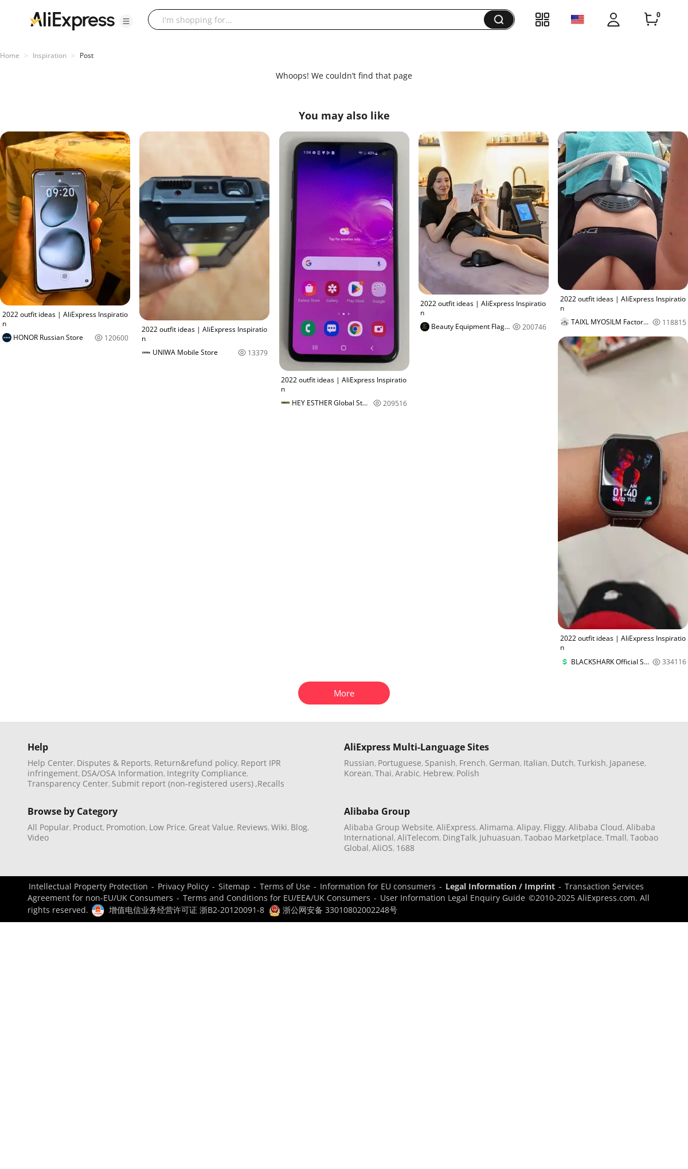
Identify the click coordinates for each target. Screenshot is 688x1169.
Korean (358, 773)
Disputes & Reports (114, 762)
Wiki (279, 827)
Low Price (167, 827)
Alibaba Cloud (596, 827)
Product (88, 827)
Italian (535, 762)
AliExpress (456, 827)
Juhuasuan (500, 837)
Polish (467, 773)
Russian (359, 762)
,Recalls (269, 783)
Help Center (50, 762)
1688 (405, 847)
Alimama (496, 827)
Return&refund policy (195, 762)
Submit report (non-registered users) (182, 783)
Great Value (211, 827)
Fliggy (554, 827)
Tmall (616, 837)
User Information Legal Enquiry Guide (452, 897)
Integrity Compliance (207, 773)
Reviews (252, 827)
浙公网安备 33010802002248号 (333, 909)
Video (38, 837)
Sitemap (234, 886)
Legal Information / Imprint (500, 886)
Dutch (562, 762)
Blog (299, 827)
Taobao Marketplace (563, 837)
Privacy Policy (183, 886)
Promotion (126, 827)
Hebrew (438, 773)
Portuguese (399, 762)
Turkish (591, 762)
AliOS (382, 847)
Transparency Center (68, 783)
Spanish (440, 762)
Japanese (626, 762)
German (504, 762)
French (472, 762)
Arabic (407, 773)
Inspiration (50, 55)
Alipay (528, 827)
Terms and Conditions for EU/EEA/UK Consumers (276, 897)
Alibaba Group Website (388, 827)
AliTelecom (418, 837)
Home (9, 55)
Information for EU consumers (378, 886)
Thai (383, 773)
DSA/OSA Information (122, 773)
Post (86, 55)
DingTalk (459, 837)
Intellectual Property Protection (88, 886)
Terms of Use (285, 886)
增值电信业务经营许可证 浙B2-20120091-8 (186, 909)
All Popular (48, 827)
